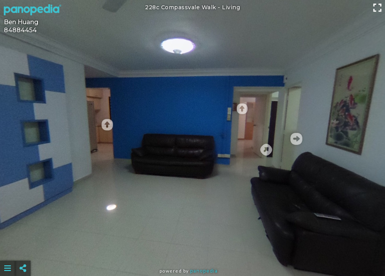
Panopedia (204, 271)
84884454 (20, 30)
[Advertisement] (193, 249)
